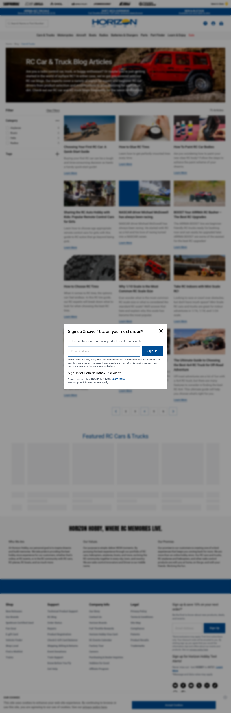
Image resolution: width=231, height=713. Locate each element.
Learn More (118, 378)
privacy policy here (106, 366)
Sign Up (152, 351)
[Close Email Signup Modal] (161, 331)
